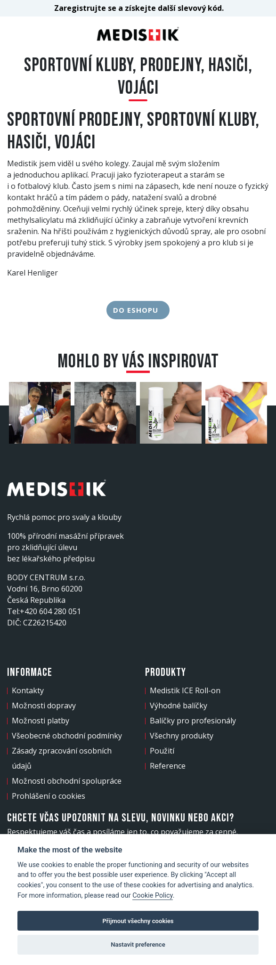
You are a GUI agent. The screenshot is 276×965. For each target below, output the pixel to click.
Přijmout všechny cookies (137, 920)
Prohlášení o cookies (48, 796)
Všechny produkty (181, 735)
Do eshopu (138, 310)
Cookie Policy (152, 896)
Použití (162, 751)
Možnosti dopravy (44, 705)
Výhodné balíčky (178, 705)
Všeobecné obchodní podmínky (67, 735)
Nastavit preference (138, 944)
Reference (168, 766)
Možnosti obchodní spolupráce (67, 781)
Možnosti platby (40, 720)
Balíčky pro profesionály (193, 720)
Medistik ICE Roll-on (185, 690)
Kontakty (28, 690)
